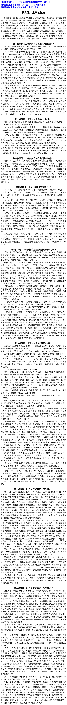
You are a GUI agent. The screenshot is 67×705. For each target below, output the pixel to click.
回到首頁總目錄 (8, 2)
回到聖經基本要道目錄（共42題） (15, 5)
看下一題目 (33, 7)
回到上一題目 (39, 5)
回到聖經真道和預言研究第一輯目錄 (34, 2)
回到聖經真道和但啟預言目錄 (13, 7)
